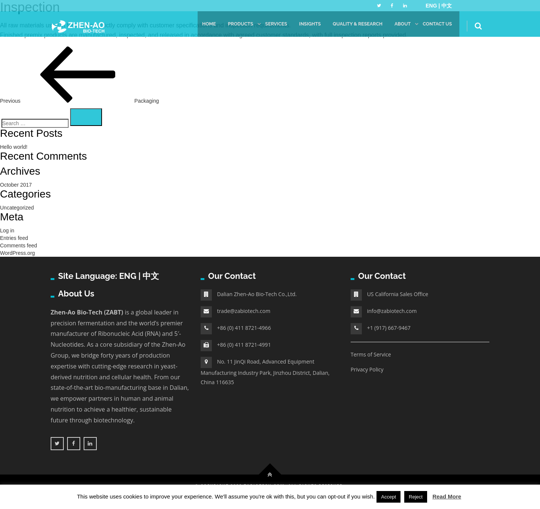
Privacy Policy (367, 369)
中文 (446, 6)
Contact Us (436, 26)
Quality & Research (354, 26)
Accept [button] (388, 497)
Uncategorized (17, 208)
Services (269, 26)
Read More (446, 496)
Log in (7, 231)
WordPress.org (17, 253)
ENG (127, 276)
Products (233, 26)
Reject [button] (416, 497)
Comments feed (18, 246)
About (400, 26)
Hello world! (13, 147)
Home (200, 26)
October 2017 (16, 185)
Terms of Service (371, 354)
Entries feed (14, 238)
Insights (304, 26)
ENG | (433, 6)
